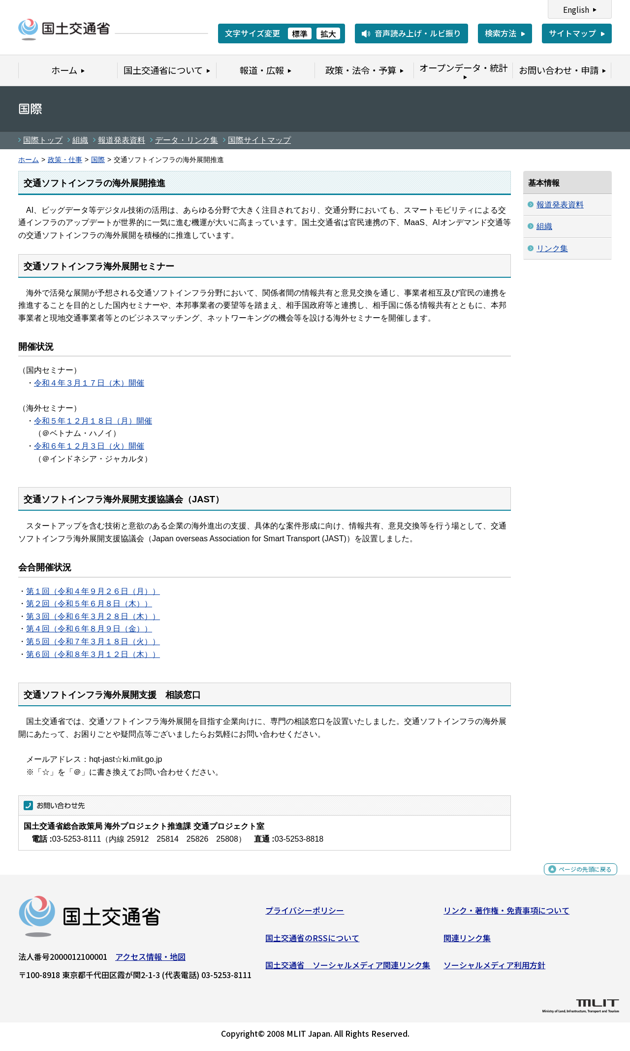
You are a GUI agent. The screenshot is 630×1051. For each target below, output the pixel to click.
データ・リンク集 (186, 140)
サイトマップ (572, 33)
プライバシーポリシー (304, 914)
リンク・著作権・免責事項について (506, 914)
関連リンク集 (467, 942)
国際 (98, 160)
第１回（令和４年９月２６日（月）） (93, 591)
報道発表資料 (121, 140)
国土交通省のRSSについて (312, 942)
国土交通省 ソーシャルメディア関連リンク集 (347, 969)
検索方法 (500, 33)
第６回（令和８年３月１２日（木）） (93, 654)
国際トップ (43, 140)
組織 (80, 140)
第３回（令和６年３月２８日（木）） (93, 616)
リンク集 (552, 248)
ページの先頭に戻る (577, 878)
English (576, 9)
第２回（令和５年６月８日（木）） (89, 603)
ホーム (28, 160)
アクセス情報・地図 (150, 960)
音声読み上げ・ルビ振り (418, 33)
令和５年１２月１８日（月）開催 (93, 421)
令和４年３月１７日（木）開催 (89, 383)
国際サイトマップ (259, 140)
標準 (300, 33)
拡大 (328, 33)
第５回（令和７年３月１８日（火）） (93, 641)
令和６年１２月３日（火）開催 (89, 446)
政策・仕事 (65, 160)
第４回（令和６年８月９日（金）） (89, 628)
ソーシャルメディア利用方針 (494, 969)
